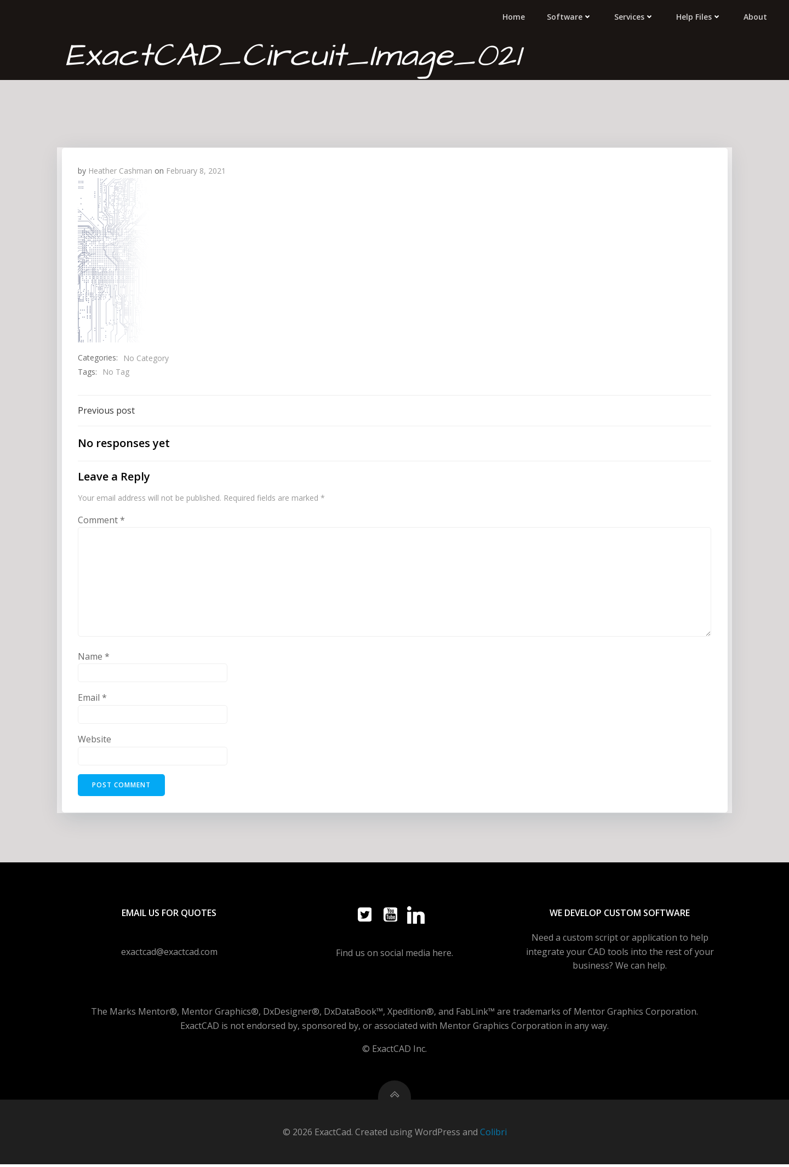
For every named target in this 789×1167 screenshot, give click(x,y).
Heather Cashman (120, 170)
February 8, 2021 (196, 170)
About (756, 16)
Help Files (700, 16)
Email (92, 698)
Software (570, 16)
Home (515, 16)
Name (94, 656)
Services (635, 16)
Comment (101, 520)
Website (94, 739)
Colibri (493, 1135)
